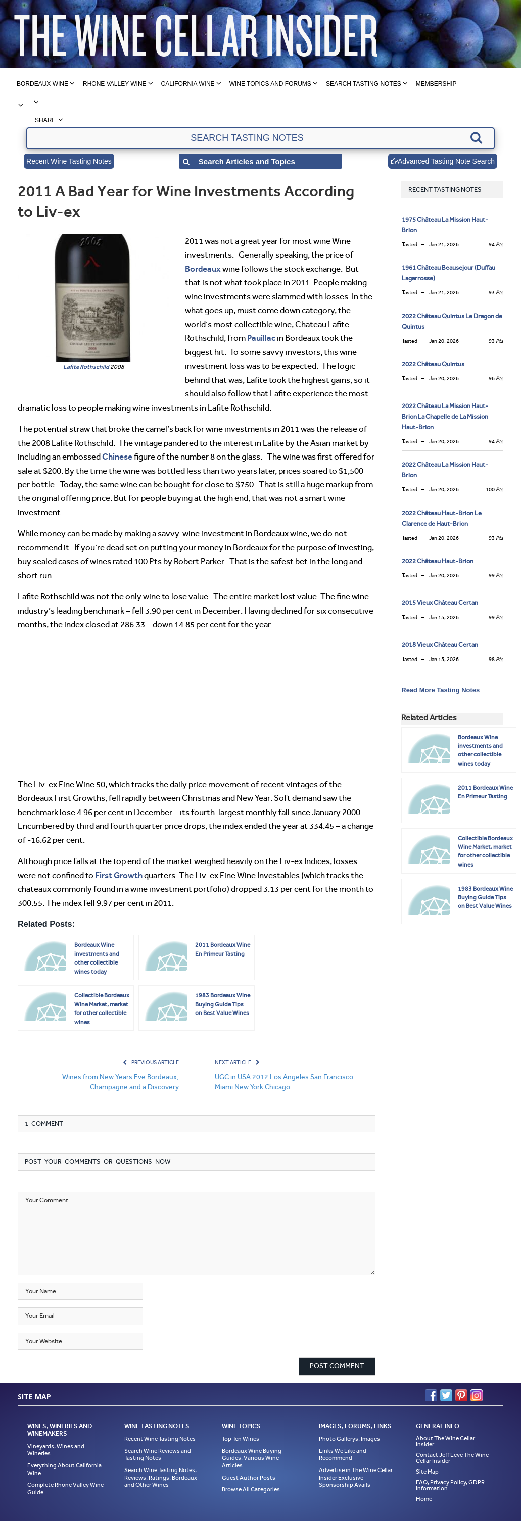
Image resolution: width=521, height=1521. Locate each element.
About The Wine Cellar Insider (445, 1441)
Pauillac (261, 338)
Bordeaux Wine (42, 83)
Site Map (427, 1471)
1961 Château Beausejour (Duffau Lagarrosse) (448, 273)
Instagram (476, 1395)
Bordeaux (203, 269)
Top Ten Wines (240, 1438)
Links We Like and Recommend (342, 1454)
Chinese (117, 456)
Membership (436, 83)
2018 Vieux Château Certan (440, 644)
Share (45, 120)
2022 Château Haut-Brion (437, 561)
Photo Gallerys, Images (349, 1438)
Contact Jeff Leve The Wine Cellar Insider (452, 1457)
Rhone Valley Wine (115, 83)
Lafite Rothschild (86, 366)
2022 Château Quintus (433, 364)
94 (496, 244)
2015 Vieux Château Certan (440, 602)
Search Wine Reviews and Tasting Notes (157, 1454)
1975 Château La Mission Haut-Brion (445, 225)
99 (496, 575)
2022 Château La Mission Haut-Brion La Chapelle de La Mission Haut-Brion (445, 416)
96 (496, 378)
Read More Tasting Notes (440, 690)
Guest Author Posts (248, 1477)
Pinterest (461, 1395)
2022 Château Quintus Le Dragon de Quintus (452, 321)
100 (494, 489)
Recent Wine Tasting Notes (69, 161)
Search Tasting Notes (363, 83)
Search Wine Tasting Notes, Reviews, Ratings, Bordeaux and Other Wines (160, 1477)
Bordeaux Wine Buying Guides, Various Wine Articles (251, 1458)
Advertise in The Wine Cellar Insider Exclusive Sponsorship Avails (356, 1477)
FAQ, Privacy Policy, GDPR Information (450, 1485)
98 (496, 659)
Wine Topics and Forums (270, 83)
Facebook (431, 1395)
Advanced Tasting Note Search (443, 161)
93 (496, 292)
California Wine (188, 83)
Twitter (446, 1395)
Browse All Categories (251, 1489)
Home (424, 1498)
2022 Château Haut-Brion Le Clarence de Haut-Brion (442, 518)
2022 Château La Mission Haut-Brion (445, 470)
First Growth (119, 875)
